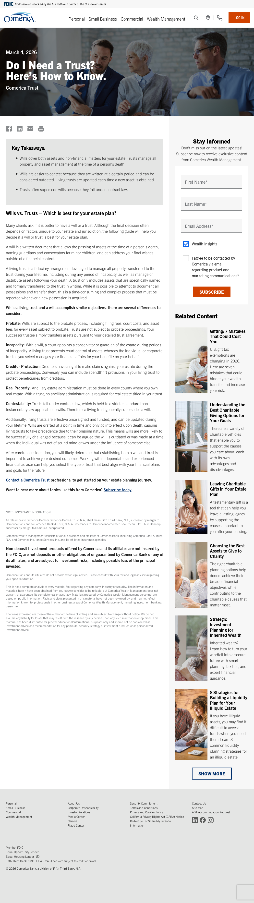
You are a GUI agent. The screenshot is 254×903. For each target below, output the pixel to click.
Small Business (103, 19)
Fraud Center (76, 825)
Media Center (76, 816)
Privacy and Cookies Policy (146, 812)
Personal (77, 19)
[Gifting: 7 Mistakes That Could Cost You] (211, 360)
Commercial (132, 19)
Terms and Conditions (143, 807)
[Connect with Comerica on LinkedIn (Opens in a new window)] (195, 820)
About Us (74, 803)
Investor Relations (79, 812)
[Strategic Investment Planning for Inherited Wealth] (211, 648)
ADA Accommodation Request (211, 812)
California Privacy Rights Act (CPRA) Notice (157, 816)
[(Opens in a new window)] (208, 18)
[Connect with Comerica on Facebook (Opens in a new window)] (203, 820)
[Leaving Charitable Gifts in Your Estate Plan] (211, 507)
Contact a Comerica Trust (28, 479)
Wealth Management (166, 19)
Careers (72, 821)
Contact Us (199, 803)
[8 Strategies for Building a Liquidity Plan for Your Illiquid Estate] (211, 723)
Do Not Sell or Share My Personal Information (150, 823)
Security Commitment (143, 803)
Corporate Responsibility (83, 807)
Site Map (197, 807)
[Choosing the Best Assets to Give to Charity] (211, 575)
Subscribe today (118, 489)
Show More (211, 773)
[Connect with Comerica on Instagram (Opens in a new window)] (211, 820)
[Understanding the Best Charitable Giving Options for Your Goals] (211, 436)
